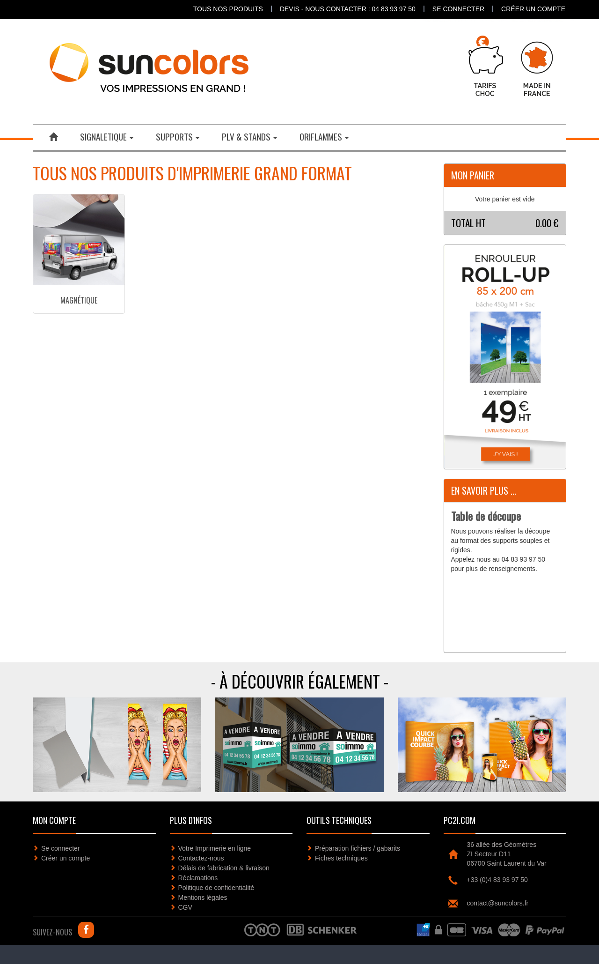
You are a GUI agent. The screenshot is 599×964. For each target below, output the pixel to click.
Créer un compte (533, 9)
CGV (185, 907)
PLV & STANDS (249, 136)
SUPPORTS (177, 136)
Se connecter (458, 9)
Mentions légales (202, 897)
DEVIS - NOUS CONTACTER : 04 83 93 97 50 (348, 9)
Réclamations (198, 878)
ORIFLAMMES (324, 136)
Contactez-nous (201, 858)
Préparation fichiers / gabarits (357, 848)
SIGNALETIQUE (106, 136)
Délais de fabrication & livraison (224, 868)
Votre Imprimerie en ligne (214, 848)
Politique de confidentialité (216, 887)
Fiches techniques (341, 858)
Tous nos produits (228, 9)
